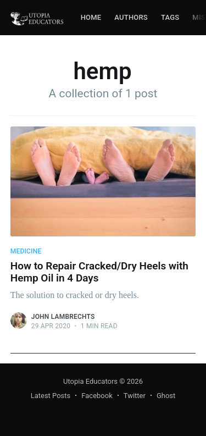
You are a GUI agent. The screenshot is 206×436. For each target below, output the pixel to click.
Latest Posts (51, 395)
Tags (170, 17)
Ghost (166, 395)
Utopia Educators (90, 381)
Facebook (96, 395)
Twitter (135, 395)
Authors (131, 17)
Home (91, 17)
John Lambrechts (63, 317)
